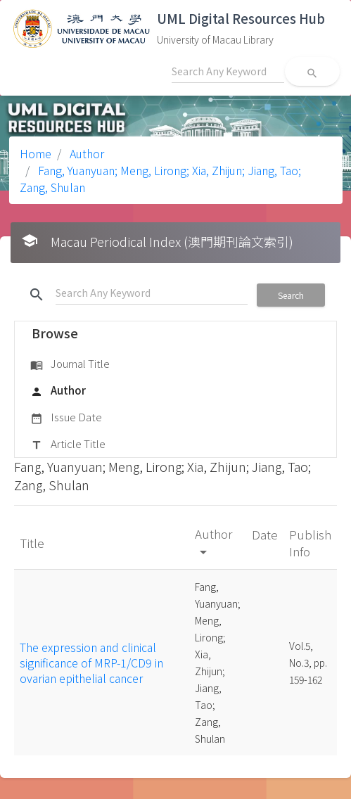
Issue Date (66, 418)
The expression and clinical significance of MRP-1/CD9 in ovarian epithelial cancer (91, 663)
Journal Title (70, 364)
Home (35, 153)
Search (291, 295)
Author (85, 153)
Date (265, 534)
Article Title (68, 444)
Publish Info (310, 542)
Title (33, 542)
